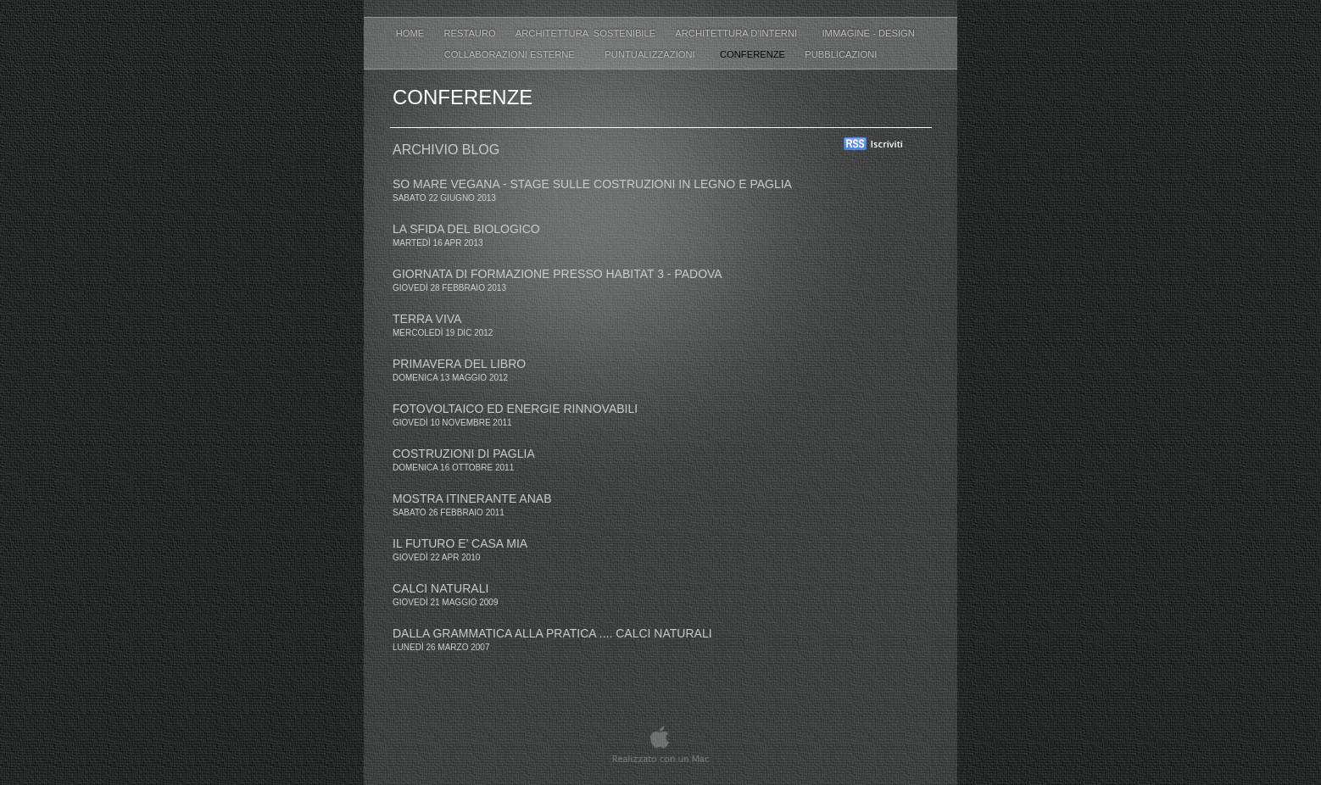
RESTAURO (470, 33)
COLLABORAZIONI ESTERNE (512, 54)
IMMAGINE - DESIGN (873, 33)
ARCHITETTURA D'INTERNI (740, 33)
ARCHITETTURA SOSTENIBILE (587, 33)
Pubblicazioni (841, 54)
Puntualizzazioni (650, 54)
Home (411, 33)
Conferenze (754, 54)
